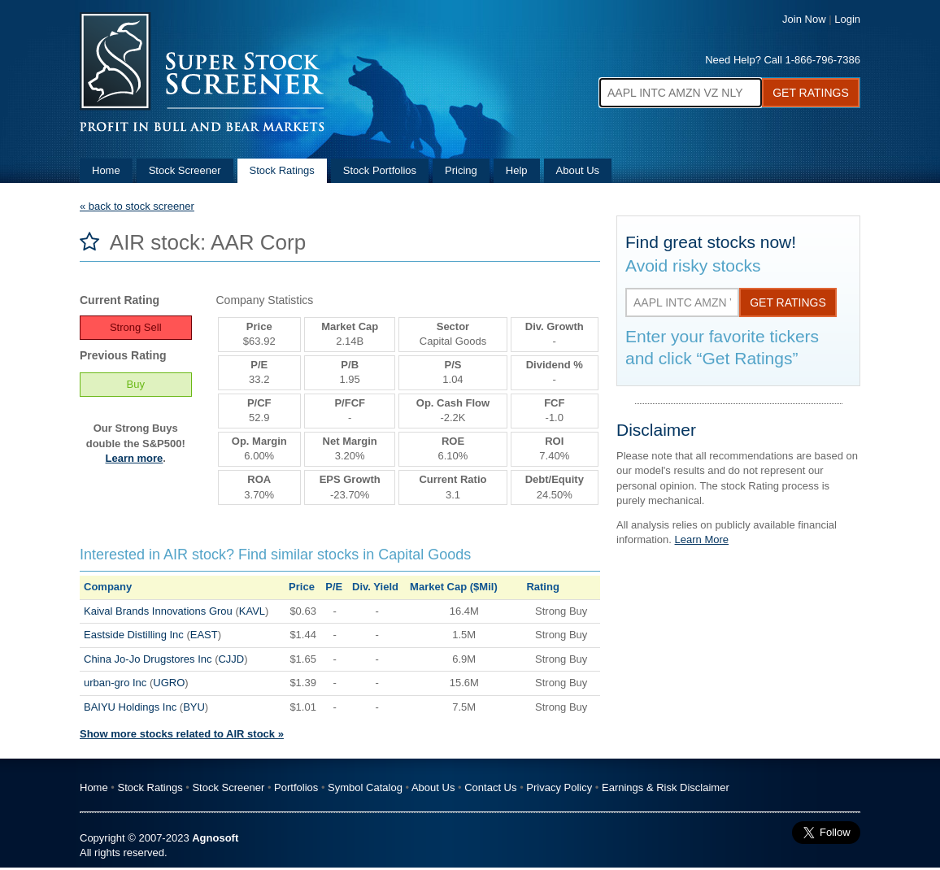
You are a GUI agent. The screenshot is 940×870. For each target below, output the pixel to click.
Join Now (803, 19)
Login (847, 19)
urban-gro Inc (115, 682)
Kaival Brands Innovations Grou (158, 611)
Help (517, 170)
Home (106, 170)
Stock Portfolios (379, 170)
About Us (577, 170)
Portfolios (296, 787)
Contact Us (490, 787)
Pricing (461, 170)
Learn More (702, 539)
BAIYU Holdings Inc (130, 707)
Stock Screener (185, 170)
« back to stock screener (137, 206)
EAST (204, 635)
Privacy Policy (559, 787)
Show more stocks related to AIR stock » (182, 734)
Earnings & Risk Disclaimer (665, 787)
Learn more (134, 458)
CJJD (231, 659)
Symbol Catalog (365, 787)
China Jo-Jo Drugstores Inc (148, 659)
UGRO (169, 682)
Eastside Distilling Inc (134, 635)
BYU (194, 707)
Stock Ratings (282, 170)
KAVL (252, 611)
